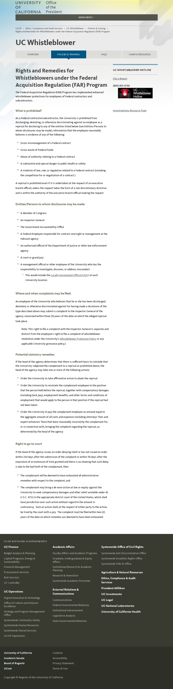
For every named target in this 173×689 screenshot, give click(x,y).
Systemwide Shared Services (20, 630)
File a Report (120, 78)
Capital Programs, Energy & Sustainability (19, 560)
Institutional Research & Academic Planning (72, 568)
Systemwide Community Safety (22, 620)
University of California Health (121, 611)
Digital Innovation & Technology (22, 598)
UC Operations (13, 591)
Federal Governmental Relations (71, 605)
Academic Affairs (63, 547)
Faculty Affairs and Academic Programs (75, 553)
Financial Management (17, 567)
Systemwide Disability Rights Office (121, 558)
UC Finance (11, 547)
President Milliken (113, 588)
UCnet (8, 668)
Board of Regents (14, 663)
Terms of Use (60, 668)
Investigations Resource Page (129, 110)
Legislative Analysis (64, 615)
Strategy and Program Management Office (24, 613)
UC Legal (107, 600)
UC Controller (12, 582)
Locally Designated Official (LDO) (70, 275)
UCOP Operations (14, 636)
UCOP (19, 28)
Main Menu (55, 18)
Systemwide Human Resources (21, 625)
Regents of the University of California (41, 677)
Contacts (58, 653)
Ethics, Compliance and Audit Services (44, 28)
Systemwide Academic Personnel (71, 580)
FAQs (104, 54)
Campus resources (140, 54)
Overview (33, 54)
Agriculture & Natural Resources (122, 572)
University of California (18, 653)
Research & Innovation (65, 575)
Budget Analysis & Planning (19, 553)
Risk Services (11, 577)
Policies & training (96, 28)
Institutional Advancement (68, 610)
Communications (62, 600)
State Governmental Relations (70, 621)
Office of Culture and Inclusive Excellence (21, 604)
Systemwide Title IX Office (116, 563)
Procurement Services (16, 572)
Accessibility (60, 658)
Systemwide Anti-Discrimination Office (123, 553)
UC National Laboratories (117, 606)
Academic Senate (14, 658)
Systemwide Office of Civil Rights (122, 547)
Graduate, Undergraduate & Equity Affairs (72, 560)
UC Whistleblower (75, 28)
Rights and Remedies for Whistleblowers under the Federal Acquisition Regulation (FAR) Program (63, 31)
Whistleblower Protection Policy (78, 338)
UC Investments (111, 594)
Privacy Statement (63, 663)
